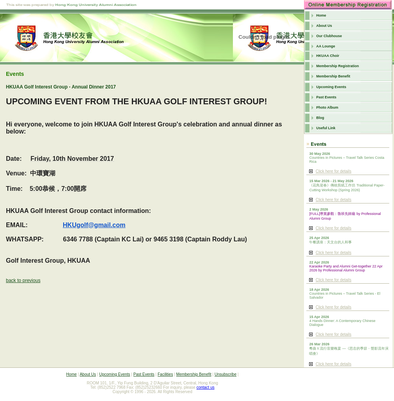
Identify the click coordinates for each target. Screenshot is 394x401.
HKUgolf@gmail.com (94, 225)
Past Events (326, 97)
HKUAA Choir (327, 56)
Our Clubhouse (329, 36)
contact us (206, 387)
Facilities (165, 374)
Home (321, 15)
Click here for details (333, 171)
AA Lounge (325, 46)
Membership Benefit (333, 76)
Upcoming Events (331, 87)
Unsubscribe (225, 374)
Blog (320, 118)
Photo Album (327, 107)
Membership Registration (337, 66)
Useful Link (326, 128)
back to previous (23, 280)
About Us (324, 26)
